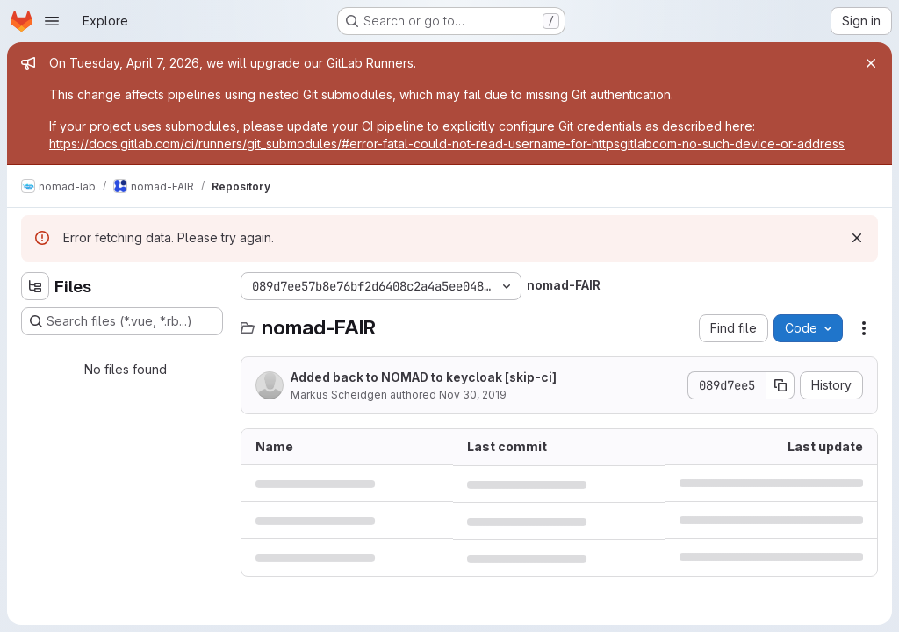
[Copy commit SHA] (780, 385)
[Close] (870, 63)
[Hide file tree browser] (35, 286)
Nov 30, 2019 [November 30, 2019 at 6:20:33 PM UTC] (473, 394)
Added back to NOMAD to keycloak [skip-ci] (424, 377)
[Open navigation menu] (52, 21)
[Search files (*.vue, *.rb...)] (122, 321)
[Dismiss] (856, 237)
